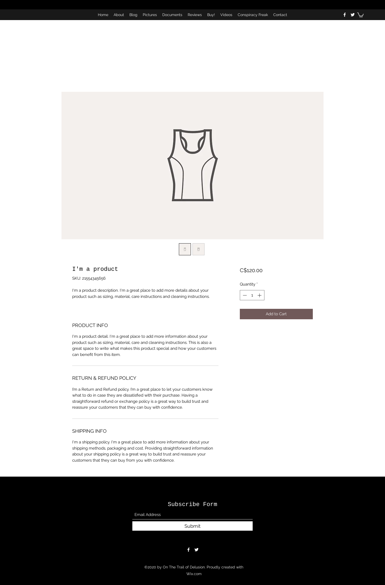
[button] (360, 14)
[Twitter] (352, 14)
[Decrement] (244, 295)
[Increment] (260, 295)
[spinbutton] (252, 295)
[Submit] (192, 526)
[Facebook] (344, 14)
